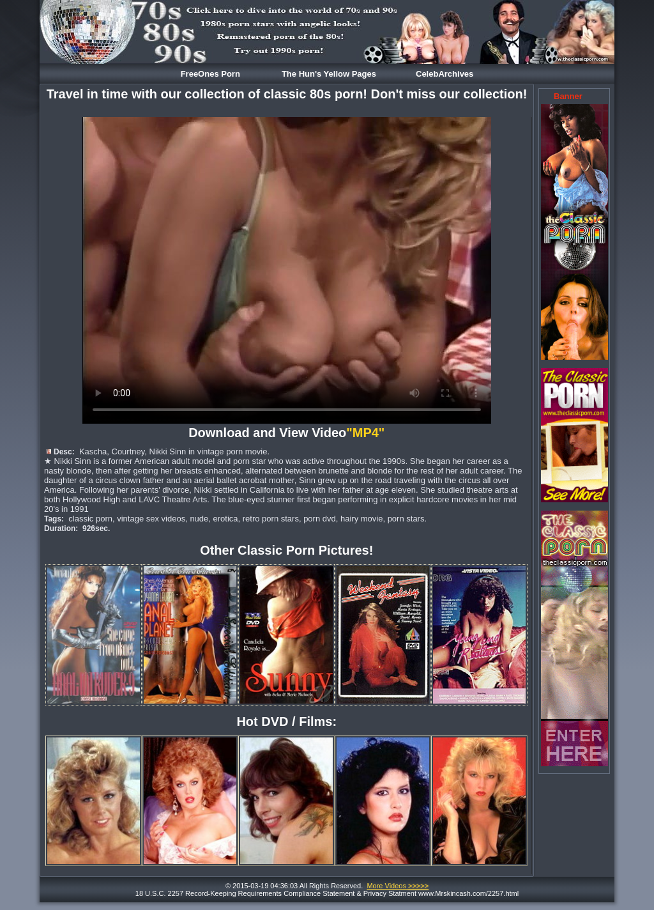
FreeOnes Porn (210, 74)
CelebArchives (444, 74)
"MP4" (367, 433)
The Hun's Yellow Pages (329, 74)
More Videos (398, 886)
